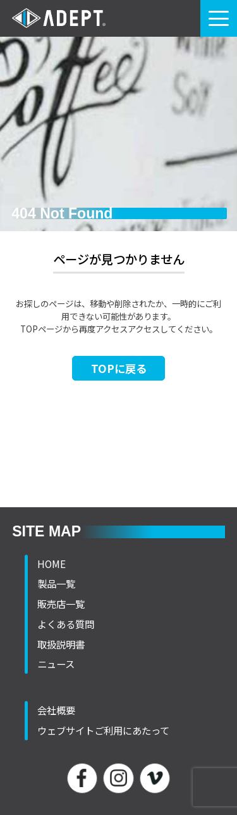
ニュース (56, 664)
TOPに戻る (119, 368)
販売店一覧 (61, 603)
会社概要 (56, 710)
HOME (51, 564)
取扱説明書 (61, 644)
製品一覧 (56, 583)
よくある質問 (65, 624)
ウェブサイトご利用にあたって (103, 730)
